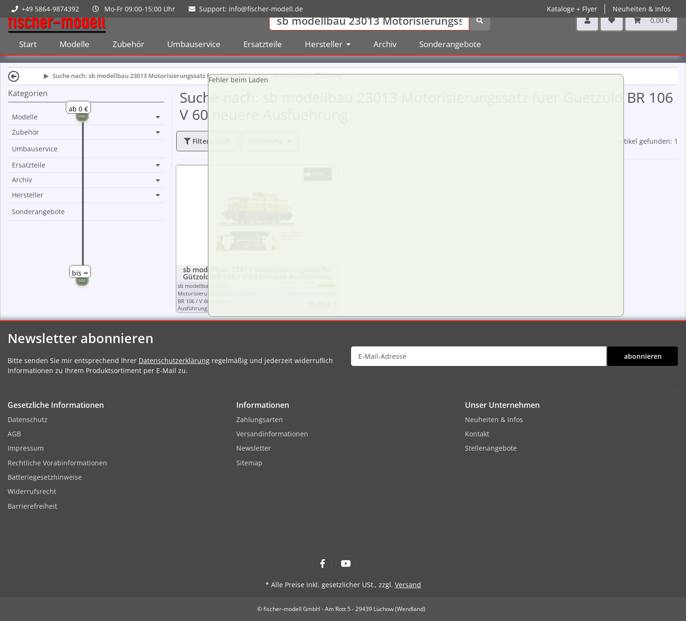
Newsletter (253, 448)
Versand (408, 584)
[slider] (82, 115)
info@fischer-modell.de (266, 8)
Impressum (26, 448)
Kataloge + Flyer (572, 8)
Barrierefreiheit (32, 506)
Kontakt (477, 433)
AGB (14, 433)
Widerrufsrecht (32, 491)
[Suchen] (369, 33)
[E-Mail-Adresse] (479, 356)
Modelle (25, 117)
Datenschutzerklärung (174, 360)
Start (28, 56)
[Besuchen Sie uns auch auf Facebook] (322, 563)
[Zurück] (14, 76)
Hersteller (27, 195)
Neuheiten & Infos (642, 8)
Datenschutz (28, 419)
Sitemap (249, 462)
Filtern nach (207, 141)
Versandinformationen (272, 433)
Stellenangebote (491, 448)
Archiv (22, 180)
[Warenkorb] (651, 33)
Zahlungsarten (259, 419)
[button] (587, 33)
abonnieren (643, 356)
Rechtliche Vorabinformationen (57, 462)
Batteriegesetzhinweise (45, 477)
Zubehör (25, 132)
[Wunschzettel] (611, 33)
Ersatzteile (28, 165)
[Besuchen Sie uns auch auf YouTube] (345, 563)
